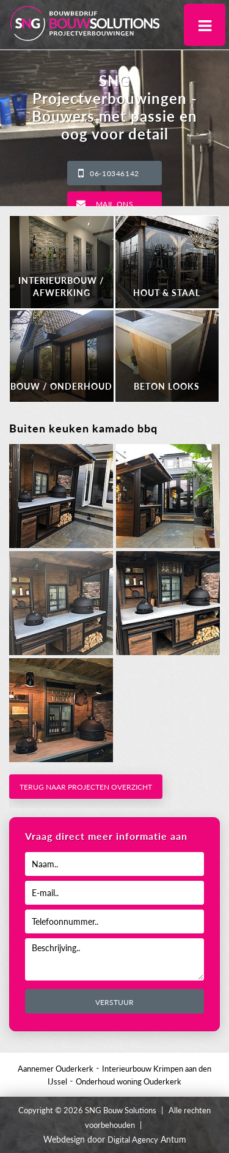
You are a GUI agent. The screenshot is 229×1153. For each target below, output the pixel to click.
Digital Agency (132, 1139)
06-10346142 (114, 173)
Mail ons (115, 204)
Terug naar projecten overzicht (86, 787)
